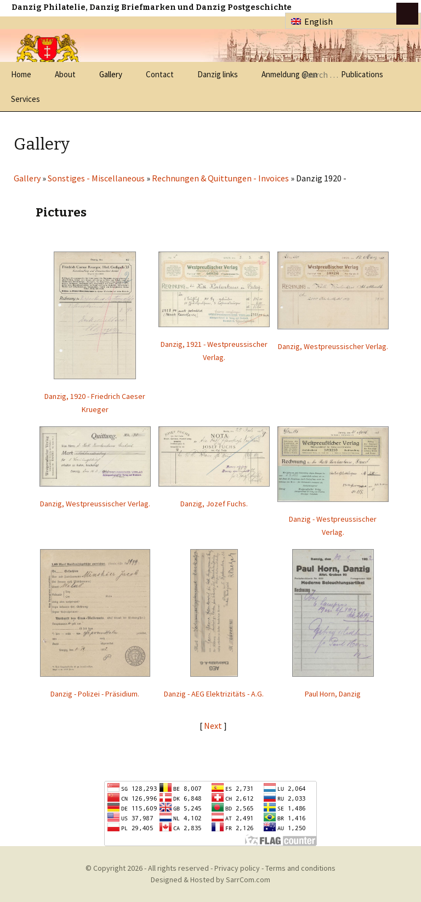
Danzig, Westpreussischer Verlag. (333, 346)
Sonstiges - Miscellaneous (96, 178)
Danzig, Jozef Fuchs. (214, 504)
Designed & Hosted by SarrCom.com (210, 879)
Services (25, 99)
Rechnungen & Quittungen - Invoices (220, 178)
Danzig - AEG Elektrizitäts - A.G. (214, 694)
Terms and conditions (300, 868)
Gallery (110, 74)
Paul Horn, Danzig (333, 694)
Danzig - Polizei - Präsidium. (94, 694)
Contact (160, 74)
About (65, 74)
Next (214, 725)
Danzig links (217, 74)
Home (21, 74)
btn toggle (407, 14)
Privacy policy (237, 868)
